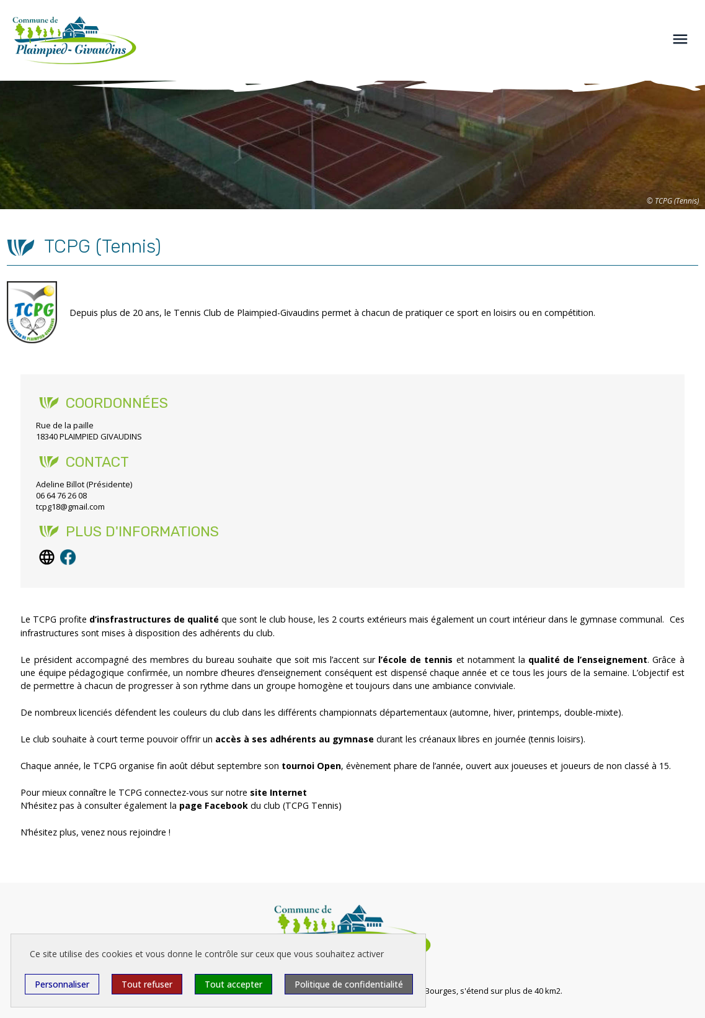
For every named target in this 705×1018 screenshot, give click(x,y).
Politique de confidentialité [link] (349, 984)
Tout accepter (233, 984)
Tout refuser (147, 984)
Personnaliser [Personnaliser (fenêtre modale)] (62, 984)
